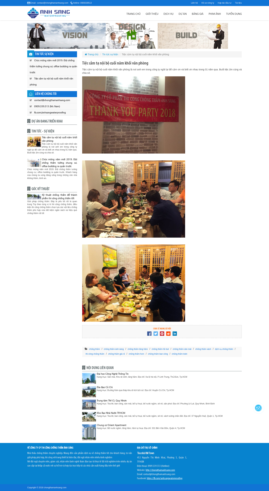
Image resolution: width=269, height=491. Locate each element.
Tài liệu (238, 3)
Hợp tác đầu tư (224, 3)
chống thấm (94, 349)
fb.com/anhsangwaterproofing (48, 112)
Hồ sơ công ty (207, 3)
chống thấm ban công (158, 354)
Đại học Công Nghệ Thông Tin (112, 373)
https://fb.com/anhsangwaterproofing (164, 478)
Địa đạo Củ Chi (105, 387)
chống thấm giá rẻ (116, 354)
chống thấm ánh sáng (114, 349)
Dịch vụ (168, 13)
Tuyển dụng (234, 13)
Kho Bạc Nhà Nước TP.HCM (111, 412)
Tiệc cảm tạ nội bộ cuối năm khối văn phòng (51, 81)
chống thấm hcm (136, 354)
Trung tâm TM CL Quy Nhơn (112, 400)
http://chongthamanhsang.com (160, 470)
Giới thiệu (152, 13)
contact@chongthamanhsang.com (52, 3)
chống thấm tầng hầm (138, 349)
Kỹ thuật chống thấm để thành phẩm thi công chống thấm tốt (59, 196)
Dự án (183, 13)
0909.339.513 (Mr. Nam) (45, 106)
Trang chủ (133, 13)
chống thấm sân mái (182, 349)
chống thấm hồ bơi (160, 349)
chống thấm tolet (179, 354)
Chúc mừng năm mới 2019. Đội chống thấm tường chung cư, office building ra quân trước (53, 66)
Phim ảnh (215, 13)
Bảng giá (197, 13)
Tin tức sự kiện (110, 54)
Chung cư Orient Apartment (111, 425)
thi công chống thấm (95, 354)
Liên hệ (194, 3)
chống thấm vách (203, 349)
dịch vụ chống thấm (224, 349)
